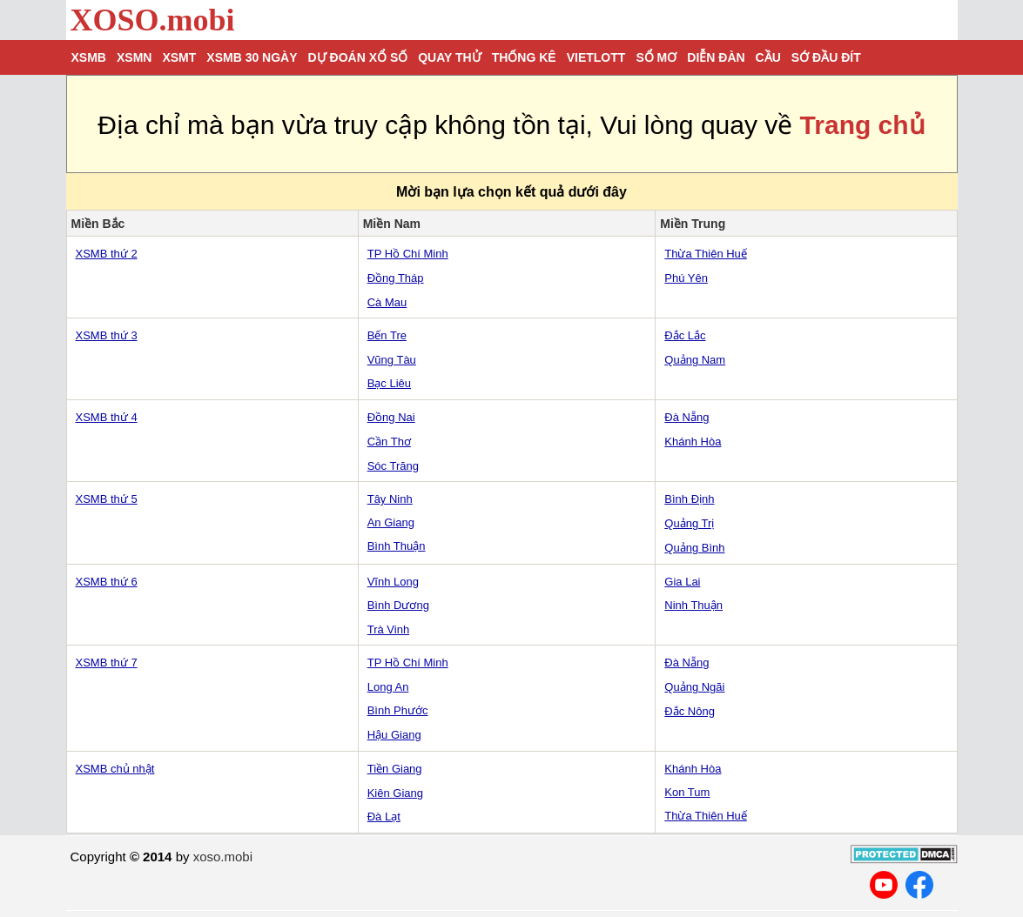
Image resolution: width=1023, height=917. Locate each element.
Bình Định (689, 498)
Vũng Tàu (391, 359)
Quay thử (449, 57)
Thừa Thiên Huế (705, 253)
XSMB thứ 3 (107, 335)
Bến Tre (387, 335)
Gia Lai (682, 581)
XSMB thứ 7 (107, 662)
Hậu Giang (394, 734)
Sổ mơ (656, 57)
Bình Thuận (396, 545)
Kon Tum (687, 792)
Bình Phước (397, 710)
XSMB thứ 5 (107, 498)
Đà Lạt (383, 816)
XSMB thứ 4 (107, 417)
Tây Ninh (390, 498)
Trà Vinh (388, 629)
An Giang (390, 522)
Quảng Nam (694, 359)
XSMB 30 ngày (251, 57)
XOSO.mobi (153, 20)
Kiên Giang (395, 793)
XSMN (134, 57)
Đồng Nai (391, 417)
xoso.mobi (222, 856)
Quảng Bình (694, 547)
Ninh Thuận (693, 605)
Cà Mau (387, 302)
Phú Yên (686, 277)
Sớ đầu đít (826, 57)
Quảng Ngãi (694, 686)
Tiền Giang (394, 768)
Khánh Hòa (692, 441)
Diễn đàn (715, 57)
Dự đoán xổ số (358, 57)
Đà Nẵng (686, 417)
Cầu (768, 57)
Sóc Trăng (393, 465)
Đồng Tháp (395, 277)
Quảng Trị (689, 523)
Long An (388, 686)
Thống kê (524, 57)
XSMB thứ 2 (107, 253)
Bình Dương (398, 605)
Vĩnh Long (393, 581)
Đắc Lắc (684, 335)
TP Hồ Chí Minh (407, 253)
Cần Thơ (389, 441)
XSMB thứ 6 (107, 581)
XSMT (179, 57)
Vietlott (596, 57)
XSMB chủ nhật (115, 768)
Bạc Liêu (389, 383)
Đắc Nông (689, 711)
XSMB (88, 57)
